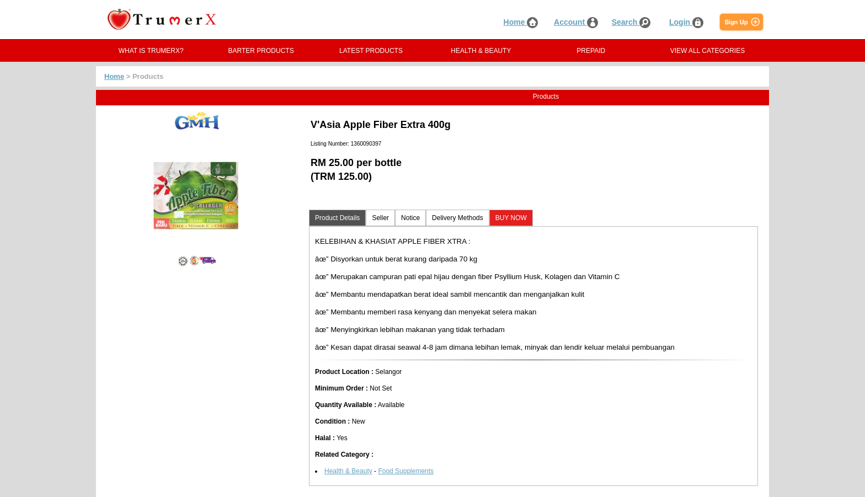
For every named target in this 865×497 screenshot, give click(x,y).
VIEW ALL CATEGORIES (707, 51)
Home (521, 22)
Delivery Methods (457, 218)
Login (686, 22)
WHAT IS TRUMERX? (151, 51)
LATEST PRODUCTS (371, 51)
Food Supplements (406, 471)
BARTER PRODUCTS (261, 51)
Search (631, 22)
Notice (410, 218)
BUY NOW (511, 218)
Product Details (337, 218)
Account (576, 22)
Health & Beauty (348, 471)
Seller (380, 218)
